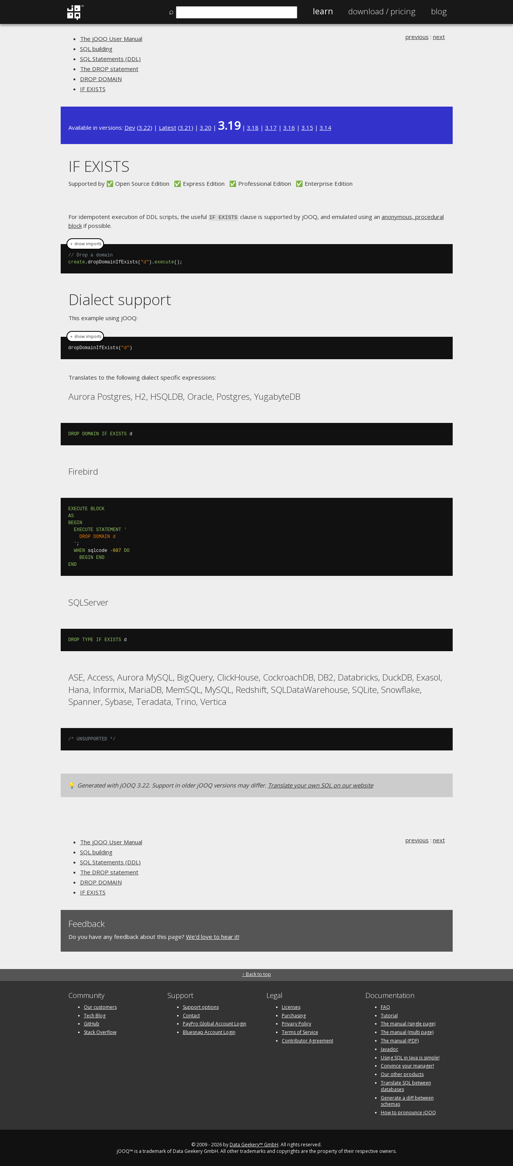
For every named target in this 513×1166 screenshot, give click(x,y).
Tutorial (389, 1015)
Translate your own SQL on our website (320, 784)
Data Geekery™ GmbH (254, 1144)
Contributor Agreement (307, 1040)
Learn (323, 11)
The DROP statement (109, 69)
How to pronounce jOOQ (408, 1111)
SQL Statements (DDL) (110, 59)
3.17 (271, 127)
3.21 (185, 127)
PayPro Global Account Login (214, 1023)
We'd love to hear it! (212, 936)
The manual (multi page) (407, 1031)
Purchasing (294, 1015)
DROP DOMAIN (101, 79)
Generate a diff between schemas (407, 1100)
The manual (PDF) (400, 1040)
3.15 (307, 127)
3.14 (325, 127)
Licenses (291, 1006)
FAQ (385, 1006)
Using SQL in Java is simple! (410, 1057)
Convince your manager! (407, 1065)
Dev (129, 127)
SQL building (96, 49)
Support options (201, 1006)
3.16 (289, 127)
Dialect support (119, 299)
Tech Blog (95, 1015)
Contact (191, 1015)
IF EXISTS (93, 89)
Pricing (382, 11)
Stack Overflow (100, 1031)
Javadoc (389, 1048)
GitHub (91, 1023)
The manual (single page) (408, 1023)
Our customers (100, 1006)
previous (417, 37)
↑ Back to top (256, 973)
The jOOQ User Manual (111, 38)
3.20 (205, 127)
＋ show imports (85, 243)
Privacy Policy (296, 1023)
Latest (167, 127)
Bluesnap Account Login (209, 1031)
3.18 (253, 127)
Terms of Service (300, 1031)
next (439, 37)
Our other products (402, 1073)
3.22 (144, 127)
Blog (439, 11)
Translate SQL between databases (406, 1085)
